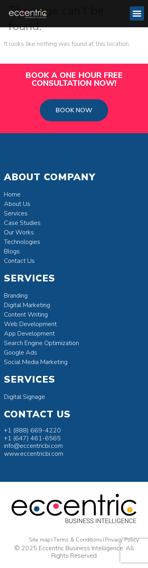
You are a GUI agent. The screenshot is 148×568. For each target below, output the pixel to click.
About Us (17, 204)
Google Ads (20, 352)
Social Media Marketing (35, 362)
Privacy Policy (122, 539)
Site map (40, 539)
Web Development (30, 324)
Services (16, 213)
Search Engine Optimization (41, 343)
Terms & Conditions (77, 539)
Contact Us (19, 261)
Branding (16, 295)
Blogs (12, 251)
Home (12, 194)
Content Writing (26, 314)
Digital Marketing (27, 305)
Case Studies (22, 223)
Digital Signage (24, 397)
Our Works (19, 232)
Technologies (22, 242)
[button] (137, 13)
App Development (29, 333)
